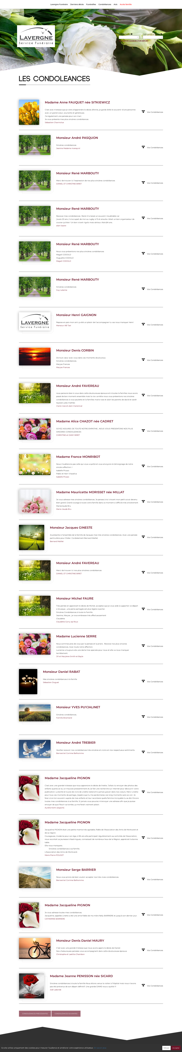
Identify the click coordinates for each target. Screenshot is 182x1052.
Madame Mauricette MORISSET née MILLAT (90, 492)
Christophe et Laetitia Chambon (70, 954)
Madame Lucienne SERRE (76, 636)
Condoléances (104, 4)
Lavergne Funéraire (59, 4)
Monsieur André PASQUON (77, 138)
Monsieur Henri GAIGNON (76, 315)
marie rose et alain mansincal (69, 406)
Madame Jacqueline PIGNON (67, 778)
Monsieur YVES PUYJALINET (78, 707)
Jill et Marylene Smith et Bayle (69, 656)
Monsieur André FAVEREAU (77, 386)
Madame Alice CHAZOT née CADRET (84, 421)
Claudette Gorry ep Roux (67, 622)
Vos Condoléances (155, 112)
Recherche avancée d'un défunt (133, 41)
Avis (115, 4)
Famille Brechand (64, 718)
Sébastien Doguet (51, 682)
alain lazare (61, 225)
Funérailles (91, 4)
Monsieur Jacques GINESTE (71, 527)
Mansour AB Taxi (63, 325)
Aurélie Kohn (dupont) (54, 808)
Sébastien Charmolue (54, 122)
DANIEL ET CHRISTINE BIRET (69, 184)
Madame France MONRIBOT (78, 457)
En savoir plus (100, 1048)
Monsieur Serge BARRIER (76, 870)
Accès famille (126, 4)
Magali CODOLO (63, 261)
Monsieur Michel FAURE (75, 598)
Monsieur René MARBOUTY (77, 173)
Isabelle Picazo (62, 477)
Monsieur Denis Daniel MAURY (80, 940)
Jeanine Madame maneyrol (68, 148)
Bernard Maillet (57, 541)
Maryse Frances (63, 367)
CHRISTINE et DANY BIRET (68, 435)
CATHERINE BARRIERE (55, 919)
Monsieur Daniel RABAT (61, 672)
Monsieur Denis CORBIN (75, 350)
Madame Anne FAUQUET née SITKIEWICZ (77, 102)
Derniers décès (77, 4)
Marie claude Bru (63, 509)
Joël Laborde (55, 990)
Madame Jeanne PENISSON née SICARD (81, 976)
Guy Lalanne (61, 290)
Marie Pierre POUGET (54, 855)
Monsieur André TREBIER (76, 742)
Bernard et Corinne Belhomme (70, 753)
